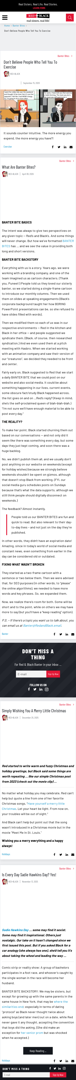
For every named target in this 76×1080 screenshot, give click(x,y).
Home (7, 25)
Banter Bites (19, 25)
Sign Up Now (53, 673)
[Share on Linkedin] (65, 147)
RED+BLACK (15, 73)
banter (5, 633)
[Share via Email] (71, 147)
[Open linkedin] (40, 689)
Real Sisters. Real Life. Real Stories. (38, 4)
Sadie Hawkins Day (15, 930)
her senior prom (32, 1033)
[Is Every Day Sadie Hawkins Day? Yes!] (38, 907)
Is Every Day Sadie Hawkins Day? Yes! (29, 874)
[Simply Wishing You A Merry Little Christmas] (38, 743)
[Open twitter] (34, 689)
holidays (6, 854)
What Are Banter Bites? (18, 167)
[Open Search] (70, 17)
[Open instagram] (46, 689)
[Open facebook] (29, 689)
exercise (8, 146)
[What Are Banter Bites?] (38, 199)
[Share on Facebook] (53, 147)
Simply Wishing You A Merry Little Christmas (34, 710)
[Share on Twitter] (59, 147)
